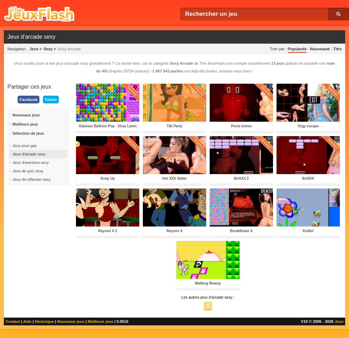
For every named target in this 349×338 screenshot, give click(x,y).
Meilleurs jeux (100, 321)
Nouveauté (320, 49)
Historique (44, 321)
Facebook (28, 99)
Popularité (297, 49)
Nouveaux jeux (70, 321)
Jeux (339, 321)
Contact (13, 321)
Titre (337, 49)
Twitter (51, 99)
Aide (27, 321)
